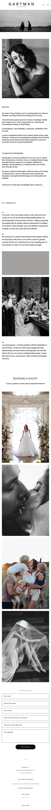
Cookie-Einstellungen (25, 788)
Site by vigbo (25, 805)
